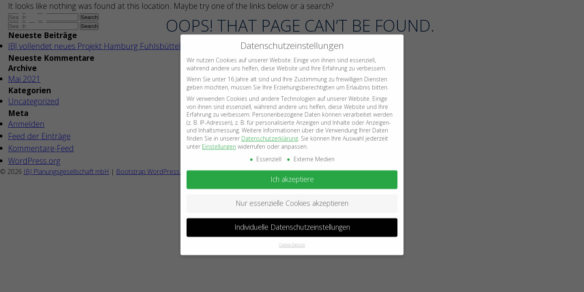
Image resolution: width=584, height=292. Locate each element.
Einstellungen (219, 141)
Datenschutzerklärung (269, 133)
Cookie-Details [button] (292, 240)
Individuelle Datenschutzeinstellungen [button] (292, 222)
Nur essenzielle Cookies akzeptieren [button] (292, 198)
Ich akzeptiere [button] (292, 174)
